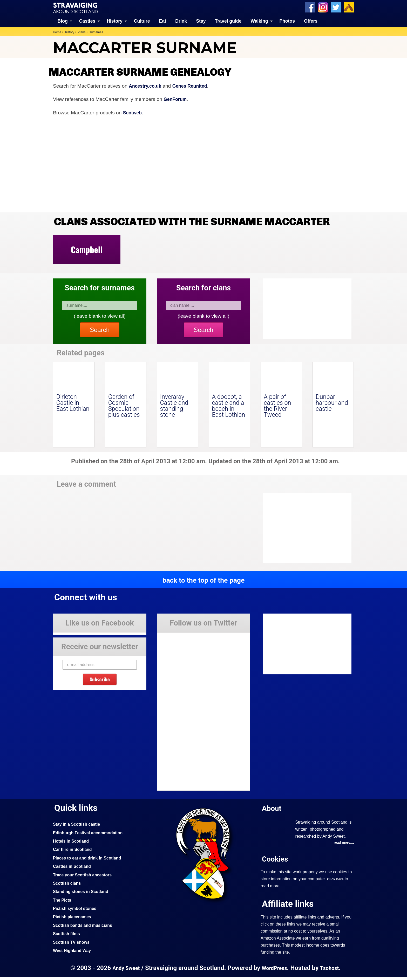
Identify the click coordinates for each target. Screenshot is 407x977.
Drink (181, 20)
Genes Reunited (194, 85)
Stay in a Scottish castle (78, 823)
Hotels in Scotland (72, 840)
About (272, 807)
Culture (142, 20)
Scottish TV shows (73, 941)
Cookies (276, 858)
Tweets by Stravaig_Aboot (180, 636)
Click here (336, 879)
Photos (287, 20)
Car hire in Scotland (74, 848)
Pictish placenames (73, 916)
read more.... (343, 842)
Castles (87, 20)
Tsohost (332, 967)
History (115, 20)
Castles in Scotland (73, 865)
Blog (63, 20)
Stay (201, 20)
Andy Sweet (124, 967)
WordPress (274, 967)
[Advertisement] (305, 527)
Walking (259, 20)
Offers (310, 20)
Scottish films (67, 933)
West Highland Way (73, 950)
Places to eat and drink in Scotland (90, 857)
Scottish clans (68, 882)
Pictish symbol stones (76, 907)
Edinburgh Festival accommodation (91, 832)
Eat (162, 20)
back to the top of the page (203, 579)
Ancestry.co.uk (146, 85)
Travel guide (228, 20)
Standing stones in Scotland (83, 891)
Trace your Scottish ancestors (85, 874)
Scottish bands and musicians (85, 924)
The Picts (63, 899)
